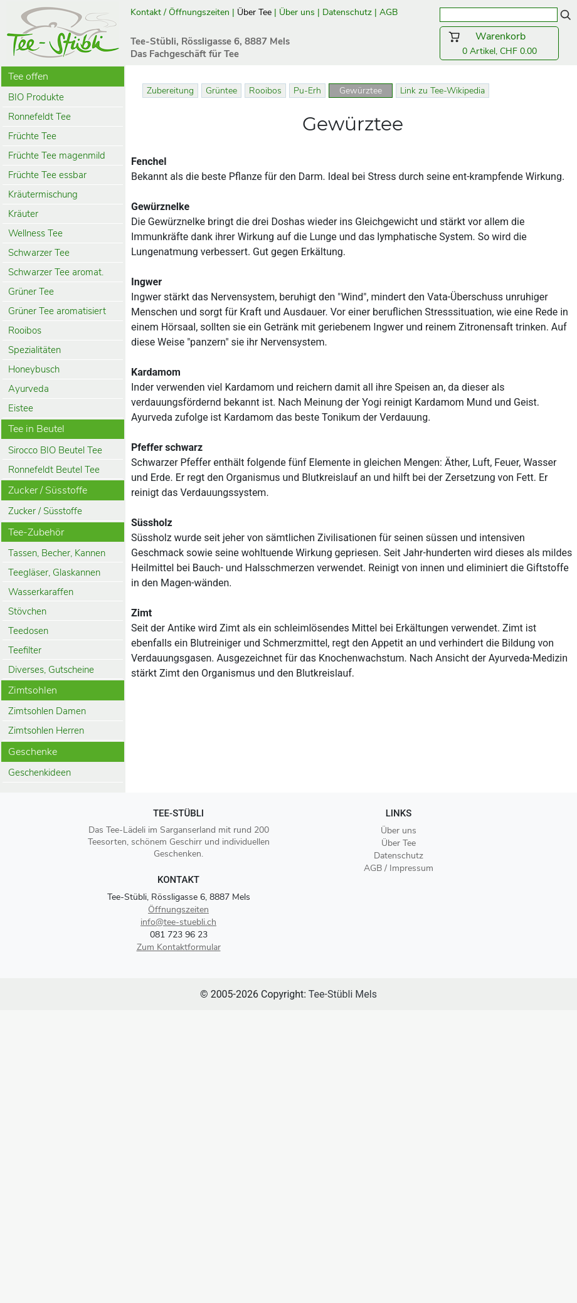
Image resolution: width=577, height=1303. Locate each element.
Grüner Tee (31, 291)
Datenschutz (347, 12)
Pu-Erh (307, 91)
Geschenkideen (39, 772)
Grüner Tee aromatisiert (57, 311)
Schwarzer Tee (39, 252)
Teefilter (24, 650)
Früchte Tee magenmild (56, 155)
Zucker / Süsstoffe (45, 511)
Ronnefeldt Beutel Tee (54, 469)
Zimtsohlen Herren (46, 730)
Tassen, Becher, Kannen (56, 553)
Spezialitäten (34, 350)
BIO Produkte (36, 97)
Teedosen (28, 631)
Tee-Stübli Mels (343, 994)
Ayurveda (28, 388)
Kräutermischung (43, 194)
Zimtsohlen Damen (47, 711)
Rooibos (24, 330)
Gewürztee (360, 91)
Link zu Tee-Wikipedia (442, 91)
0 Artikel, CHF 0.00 (499, 43)
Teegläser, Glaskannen (54, 572)
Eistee (20, 408)
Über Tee (254, 12)
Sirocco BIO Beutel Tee (55, 450)
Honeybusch (34, 369)
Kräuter (23, 214)
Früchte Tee (32, 136)
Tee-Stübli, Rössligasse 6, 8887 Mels (178, 897)
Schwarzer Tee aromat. (55, 272)
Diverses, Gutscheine (51, 669)
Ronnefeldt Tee (39, 116)
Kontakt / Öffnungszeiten (180, 12)
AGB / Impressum (398, 868)
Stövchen (27, 611)
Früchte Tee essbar (47, 175)
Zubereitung (170, 91)
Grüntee (221, 91)
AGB (389, 12)
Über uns (297, 12)
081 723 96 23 (179, 935)
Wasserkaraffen (40, 592)
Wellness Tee (35, 233)
